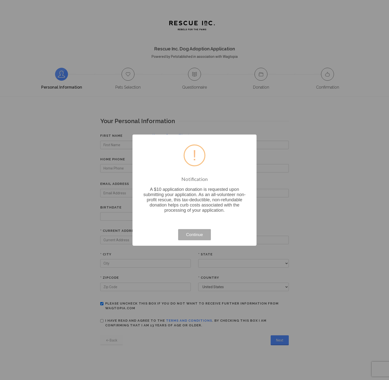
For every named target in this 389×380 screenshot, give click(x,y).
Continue (194, 234)
